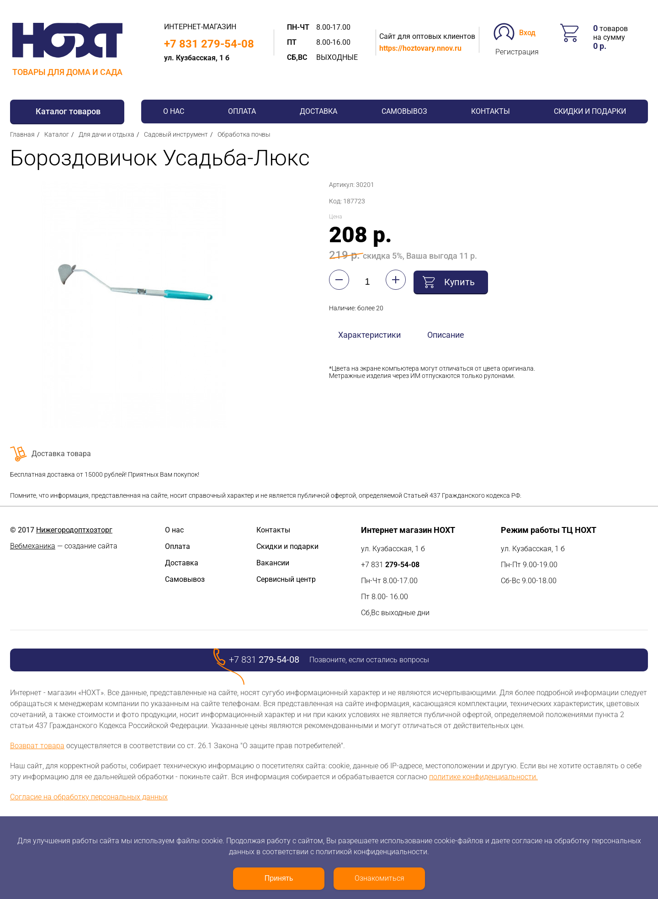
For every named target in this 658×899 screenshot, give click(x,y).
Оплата (242, 111)
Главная (22, 134)
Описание (445, 333)
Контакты (490, 111)
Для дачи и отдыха (106, 134)
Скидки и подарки (590, 111)
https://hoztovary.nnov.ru (420, 48)
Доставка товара (61, 453)
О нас (173, 111)
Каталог (56, 134)
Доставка (318, 111)
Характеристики (369, 333)
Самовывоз (404, 111)
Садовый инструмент (176, 134)
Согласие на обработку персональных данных (89, 797)
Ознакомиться (379, 878)
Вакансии (272, 563)
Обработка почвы (244, 134)
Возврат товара (37, 745)
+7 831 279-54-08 (209, 43)
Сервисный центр (286, 579)
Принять (279, 878)
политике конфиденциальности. (483, 776)
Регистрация (517, 52)
